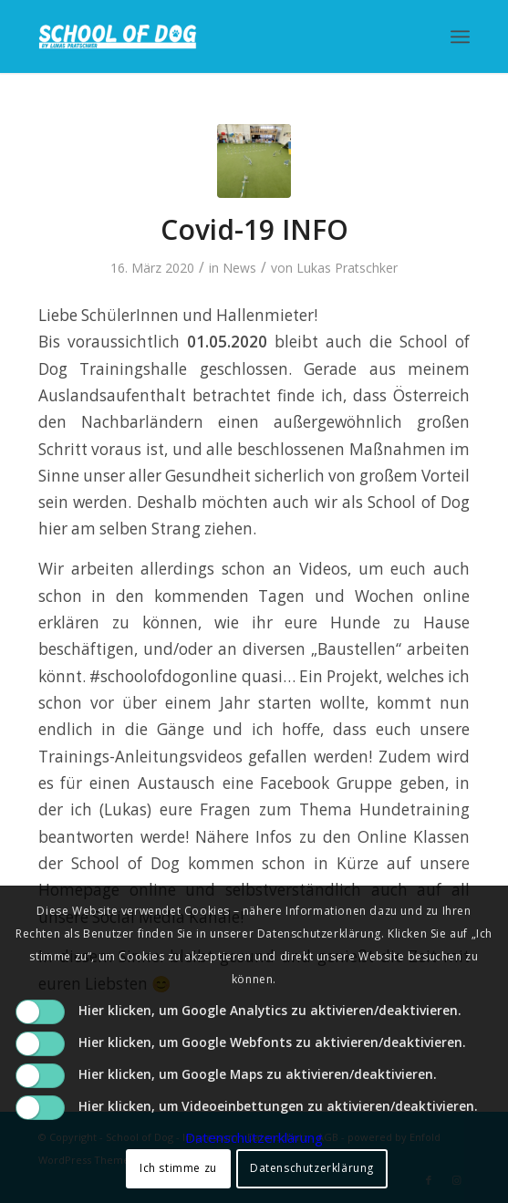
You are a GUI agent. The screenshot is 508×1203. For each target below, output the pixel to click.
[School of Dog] (211, 36)
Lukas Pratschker (347, 267)
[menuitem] (460, 36)
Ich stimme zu (178, 1168)
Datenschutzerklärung (254, 1137)
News (239, 267)
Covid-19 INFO (254, 229)
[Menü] (460, 36)
